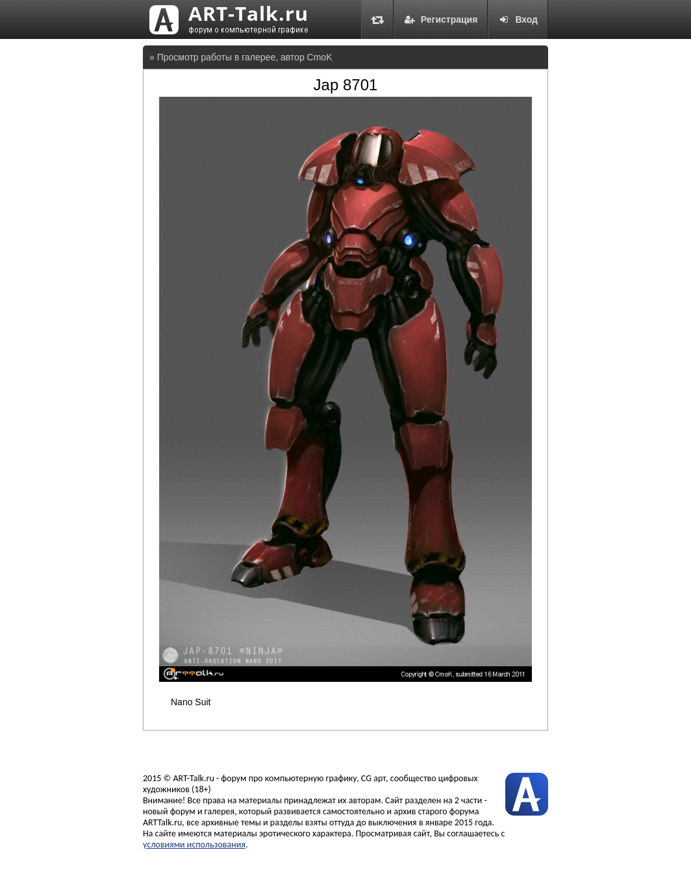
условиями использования (194, 844)
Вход (518, 19)
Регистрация (441, 19)
